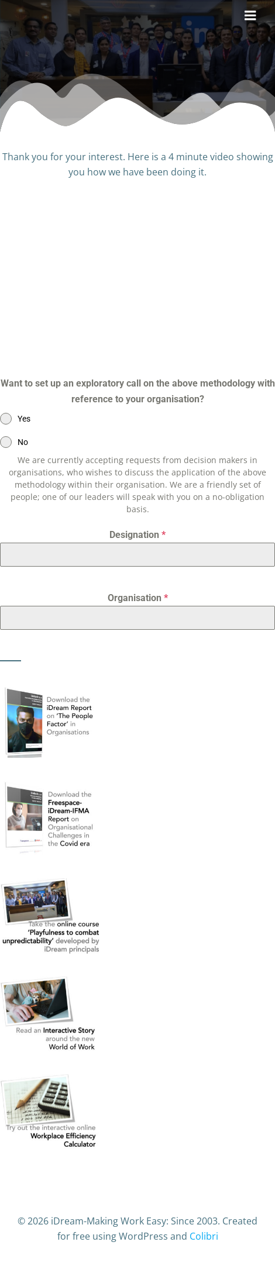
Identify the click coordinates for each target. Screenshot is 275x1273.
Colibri (204, 1236)
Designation (137, 534)
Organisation (138, 597)
